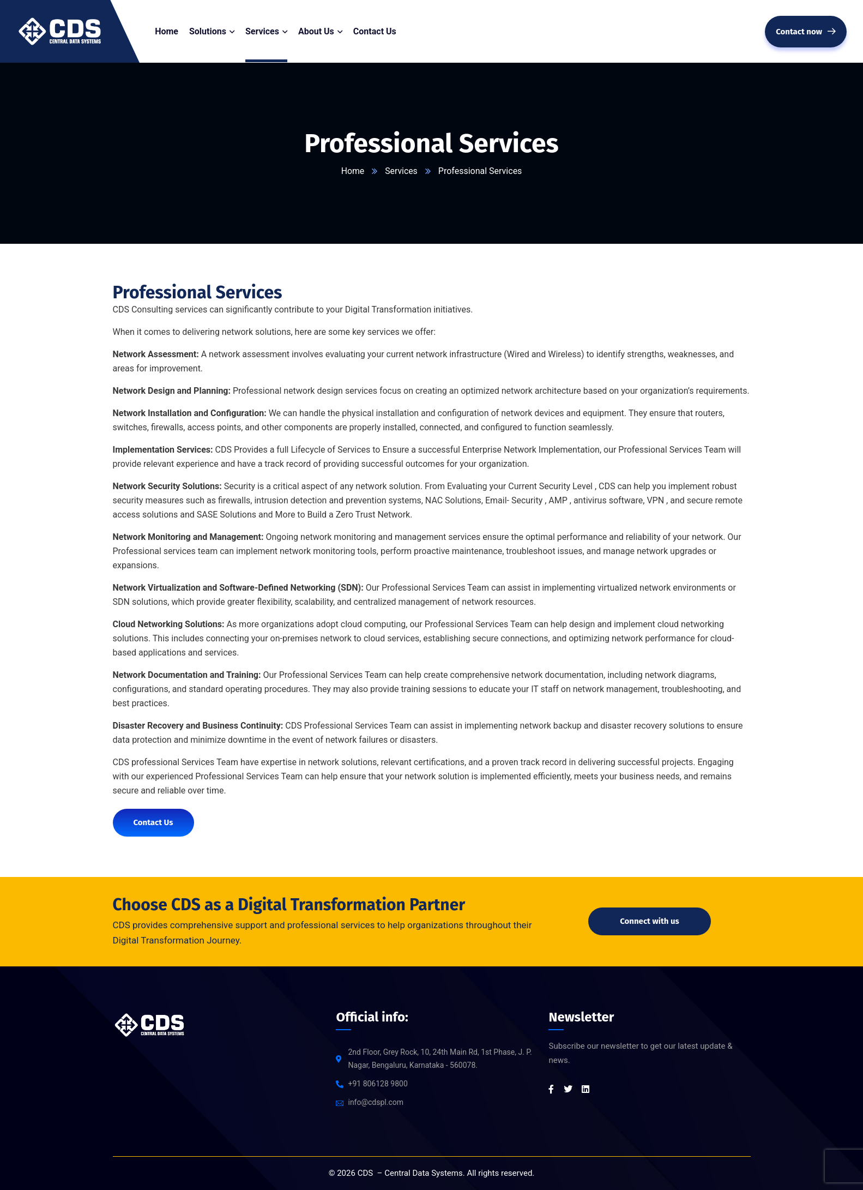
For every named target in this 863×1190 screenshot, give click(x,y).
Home (352, 171)
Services (401, 171)
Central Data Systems (423, 1173)
